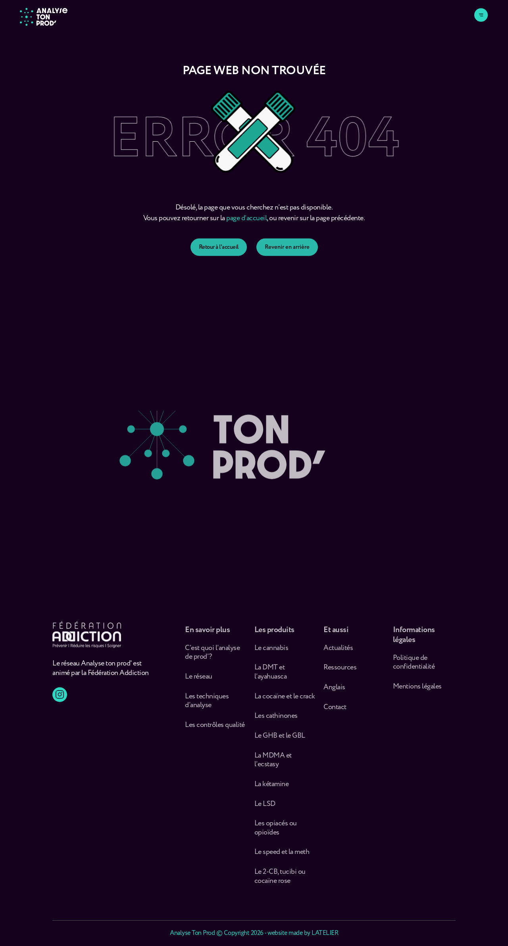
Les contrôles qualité (215, 728)
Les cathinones (276, 719)
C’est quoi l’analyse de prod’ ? (212, 656)
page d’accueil (246, 222)
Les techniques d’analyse (207, 704)
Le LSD (264, 807)
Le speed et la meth (282, 855)
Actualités (338, 651)
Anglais (334, 690)
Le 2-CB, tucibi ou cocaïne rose (280, 879)
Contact (334, 710)
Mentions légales (417, 689)
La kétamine (271, 787)
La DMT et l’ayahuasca (270, 676)
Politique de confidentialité (414, 666)
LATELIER (325, 933)
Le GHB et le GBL (279, 739)
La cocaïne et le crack (284, 699)
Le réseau (199, 680)
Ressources (339, 671)
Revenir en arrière (287, 255)
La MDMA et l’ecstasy (273, 763)
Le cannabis (271, 651)
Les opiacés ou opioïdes (275, 831)
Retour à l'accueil (219, 255)
